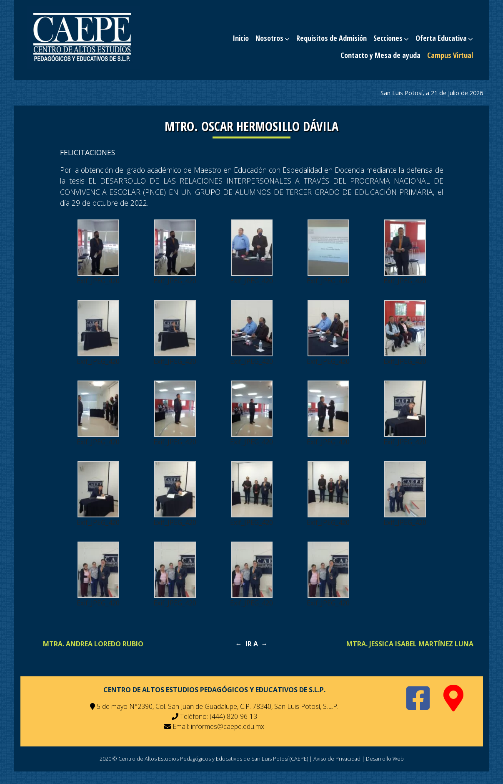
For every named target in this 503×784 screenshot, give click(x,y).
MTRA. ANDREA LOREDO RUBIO (93, 643)
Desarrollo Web (385, 758)
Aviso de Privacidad (336, 758)
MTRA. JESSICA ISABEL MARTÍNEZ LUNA (409, 643)
